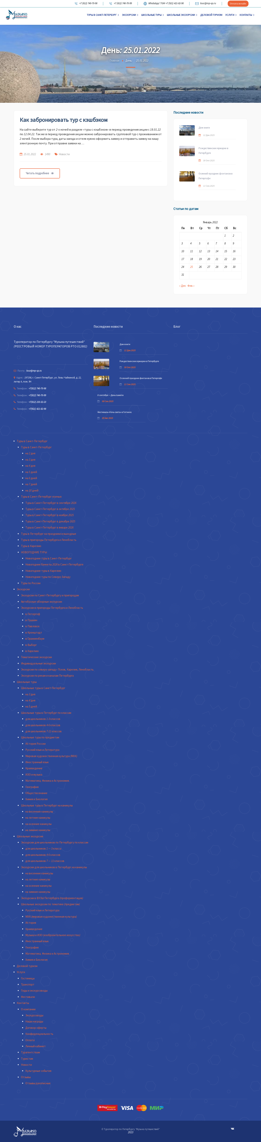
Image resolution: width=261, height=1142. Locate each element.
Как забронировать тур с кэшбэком (63, 119)
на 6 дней (31, 478)
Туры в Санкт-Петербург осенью (41, 496)
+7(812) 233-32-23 (37, 402)
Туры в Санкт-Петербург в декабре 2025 (50, 521)
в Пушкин (31, 620)
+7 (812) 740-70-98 (85, 3)
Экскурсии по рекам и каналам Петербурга (47, 675)
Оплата (30, 1040)
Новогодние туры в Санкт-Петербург (48, 558)
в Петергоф (32, 614)
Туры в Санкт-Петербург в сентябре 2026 (50, 503)
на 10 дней (31, 490)
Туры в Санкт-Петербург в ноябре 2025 (49, 515)
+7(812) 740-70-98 (37, 388)
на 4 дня (30, 465)
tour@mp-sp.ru (205, 3)
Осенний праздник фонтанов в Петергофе (215, 176)
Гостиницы (28, 978)
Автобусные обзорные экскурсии (41, 601)
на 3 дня (30, 459)
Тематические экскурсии (36, 657)
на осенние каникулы (38, 824)
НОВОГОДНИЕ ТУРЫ (34, 552)
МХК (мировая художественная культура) (51, 916)
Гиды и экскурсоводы (34, 990)
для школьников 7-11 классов (43, 731)
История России (35, 743)
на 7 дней (31, 484)
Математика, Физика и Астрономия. (47, 780)
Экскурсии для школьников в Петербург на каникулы (54, 867)
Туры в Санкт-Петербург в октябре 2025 (50, 509)
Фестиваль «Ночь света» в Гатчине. (114, 412)
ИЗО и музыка (33, 774)
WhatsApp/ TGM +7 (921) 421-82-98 (163, 3)
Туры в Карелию (31, 546)
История (30, 922)
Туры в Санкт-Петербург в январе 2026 (49, 527)
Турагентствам (30, 1052)
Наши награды (34, 1021)
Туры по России (30, 583)
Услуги (231, 15)
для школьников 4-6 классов (42, 725)
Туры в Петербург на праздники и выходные (48, 534)
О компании (28, 1009)
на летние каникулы (37, 817)
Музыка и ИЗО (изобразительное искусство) (52, 935)
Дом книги (204, 127)
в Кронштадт (33, 632)
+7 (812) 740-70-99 (120, 3)
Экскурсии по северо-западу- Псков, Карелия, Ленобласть (57, 669)
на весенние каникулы (39, 811)
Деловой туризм (211, 15)
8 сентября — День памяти (110, 395)
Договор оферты (35, 1028)
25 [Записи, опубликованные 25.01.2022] (191, 267)
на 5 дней (31, 472)
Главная (114, 60)
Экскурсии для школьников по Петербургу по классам (54, 842)
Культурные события (38, 1071)
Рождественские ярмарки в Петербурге (213, 151)
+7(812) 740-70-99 (37, 395)
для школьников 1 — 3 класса (43, 848)
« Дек (182, 286)
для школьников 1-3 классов (42, 719)
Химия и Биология (36, 799)
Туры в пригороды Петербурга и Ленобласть (48, 540)
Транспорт (27, 984)
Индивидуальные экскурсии (38, 663)
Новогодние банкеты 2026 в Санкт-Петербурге (54, 564)
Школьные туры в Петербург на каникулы (47, 805)
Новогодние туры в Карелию (43, 571)
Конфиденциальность (39, 1034)
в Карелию (32, 651)
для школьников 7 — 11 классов (44, 861)
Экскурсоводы (34, 1015)
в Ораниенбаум (34, 638)
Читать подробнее (40, 173)
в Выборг (31, 645)
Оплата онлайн (238, 3)
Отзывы (26, 1077)
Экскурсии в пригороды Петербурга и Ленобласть (52, 608)
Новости (64, 154)
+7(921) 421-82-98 (37, 408)
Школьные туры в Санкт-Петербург (43, 688)
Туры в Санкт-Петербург (103, 15)
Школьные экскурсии (182, 15)
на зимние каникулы (37, 830)
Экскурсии (130, 15)
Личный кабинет (35, 1046)
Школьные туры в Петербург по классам (46, 713)
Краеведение (33, 768)
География (32, 787)
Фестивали (28, 997)
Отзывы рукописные (38, 1083)
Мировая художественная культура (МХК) (51, 756)
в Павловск (32, 626)
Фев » (190, 286)
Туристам (27, 1058)
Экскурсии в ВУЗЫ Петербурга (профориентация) (52, 898)
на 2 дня (30, 453)
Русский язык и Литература (42, 750)
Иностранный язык (37, 762)
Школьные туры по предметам (40, 737)
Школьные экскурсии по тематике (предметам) (50, 904)
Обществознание (36, 793)
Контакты (247, 15)
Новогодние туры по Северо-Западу (47, 577)
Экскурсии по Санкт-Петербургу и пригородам (50, 595)
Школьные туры (152, 15)
